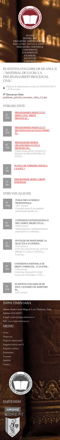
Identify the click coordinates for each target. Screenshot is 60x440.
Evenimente (30, 53)
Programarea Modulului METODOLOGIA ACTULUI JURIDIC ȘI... (32, 130)
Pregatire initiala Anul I (30, 41)
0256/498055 (16, 313)
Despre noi (30, 38)
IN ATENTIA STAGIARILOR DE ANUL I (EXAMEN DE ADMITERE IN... (31, 287)
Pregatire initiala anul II (13, 344)
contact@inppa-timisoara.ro (22, 317)
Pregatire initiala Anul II (30, 44)
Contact (30, 61)
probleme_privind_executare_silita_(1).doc (25, 97)
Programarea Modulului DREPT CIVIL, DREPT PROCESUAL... (30, 115)
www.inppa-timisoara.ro (18, 321)
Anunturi (30, 58)
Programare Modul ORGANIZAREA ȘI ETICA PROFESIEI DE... (27, 145)
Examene (30, 55)
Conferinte (30, 50)
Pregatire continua (30, 47)
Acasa (30, 35)
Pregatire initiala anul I (13, 340)
